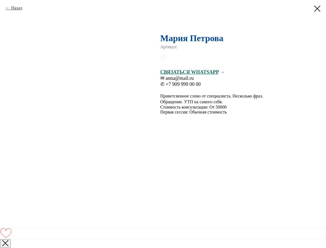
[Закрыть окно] (5, 243)
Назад (16, 8)
